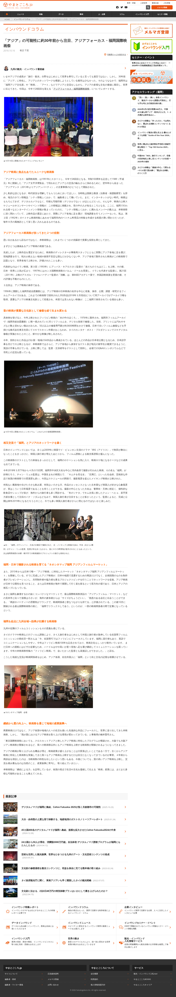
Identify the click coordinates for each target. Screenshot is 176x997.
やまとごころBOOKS (142, 979)
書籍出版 (155, 3)
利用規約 (94, 979)
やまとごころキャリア (143, 984)
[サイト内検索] (148, 7)
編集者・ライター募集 (14, 984)
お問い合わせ (53, 984)
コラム (122, 14)
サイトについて (11, 973)
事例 (81, 14)
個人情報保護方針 (98, 984)
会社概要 (94, 973)
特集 (41, 14)
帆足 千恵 (24, 50)
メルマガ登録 (162, 7)
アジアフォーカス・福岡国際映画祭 (71, 88)
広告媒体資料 (53, 973)
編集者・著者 (10, 979)
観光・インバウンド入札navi (145, 973)
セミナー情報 (162, 14)
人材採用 (143, 3)
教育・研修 (131, 3)
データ (61, 14)
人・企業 (101, 14)
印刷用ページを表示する (116, 54)
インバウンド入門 (142, 14)
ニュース (20, 14)
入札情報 (166, 3)
